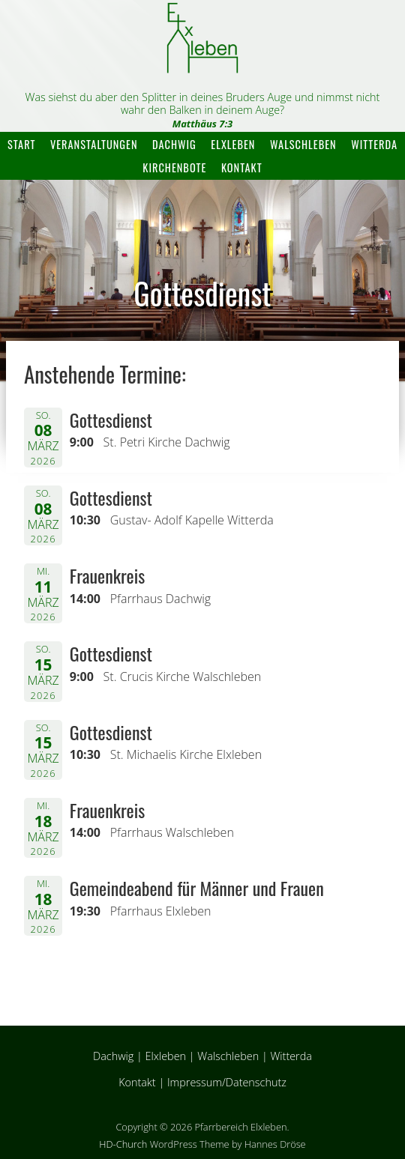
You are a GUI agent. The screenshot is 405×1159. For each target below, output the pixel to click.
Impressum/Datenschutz (226, 1082)
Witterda (374, 144)
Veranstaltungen (94, 144)
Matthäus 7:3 (202, 123)
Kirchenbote (174, 167)
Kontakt (241, 167)
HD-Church (123, 1144)
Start (21, 144)
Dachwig (174, 144)
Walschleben (303, 144)
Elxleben (233, 144)
